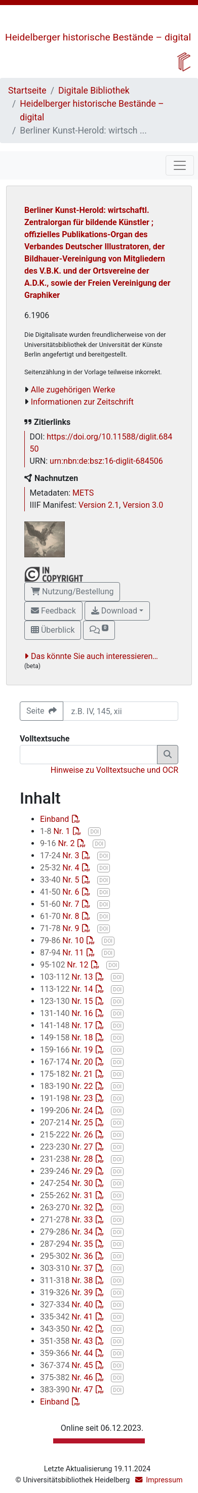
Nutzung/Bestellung (72, 591)
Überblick (52, 630)
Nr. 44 (67, 1353)
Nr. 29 (67, 1171)
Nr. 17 (67, 1025)
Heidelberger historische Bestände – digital (98, 37)
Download (114, 611)
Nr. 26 (67, 1134)
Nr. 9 (60, 928)
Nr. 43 (67, 1341)
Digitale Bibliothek (94, 90)
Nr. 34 (67, 1232)
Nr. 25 (67, 1122)
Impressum (164, 1480)
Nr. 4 (60, 867)
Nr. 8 (60, 916)
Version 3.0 (143, 505)
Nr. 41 (67, 1317)
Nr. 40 (67, 1304)
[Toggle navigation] (180, 165)
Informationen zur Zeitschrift (82, 402)
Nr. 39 (67, 1292)
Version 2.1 (98, 505)
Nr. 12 (65, 965)
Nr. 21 (67, 1074)
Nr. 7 (60, 904)
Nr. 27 (67, 1147)
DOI (94, 831)
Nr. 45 (67, 1365)
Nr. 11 (63, 952)
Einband (55, 819)
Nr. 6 (60, 892)
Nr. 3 (60, 855)
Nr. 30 (67, 1183)
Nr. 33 (67, 1219)
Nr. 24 (67, 1110)
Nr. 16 (67, 1013)
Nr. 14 (67, 989)
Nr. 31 (67, 1195)
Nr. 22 (67, 1086)
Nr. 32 (67, 1207)
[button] (98, 630)
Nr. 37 (67, 1268)
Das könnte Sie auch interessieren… (94, 656)
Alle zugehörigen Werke (73, 389)
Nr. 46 (67, 1377)
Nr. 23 (67, 1098)
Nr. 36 (67, 1256)
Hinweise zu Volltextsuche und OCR (114, 770)
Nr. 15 (67, 1001)
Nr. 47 (67, 1389)
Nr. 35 (67, 1244)
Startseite (27, 90)
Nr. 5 (60, 880)
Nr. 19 (67, 1050)
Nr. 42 (67, 1329)
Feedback (53, 611)
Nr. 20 (67, 1062)
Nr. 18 (67, 1037)
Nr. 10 (63, 940)
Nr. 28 (67, 1159)
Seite (41, 711)
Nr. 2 (58, 843)
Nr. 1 (56, 831)
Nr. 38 (67, 1280)
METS (83, 493)
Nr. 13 (67, 977)
